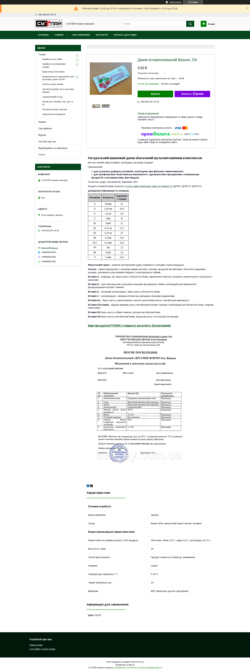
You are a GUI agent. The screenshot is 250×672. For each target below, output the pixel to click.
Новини (42, 122)
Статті (41, 154)
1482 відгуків (175, 2)
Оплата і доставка (125, 35)
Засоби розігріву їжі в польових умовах (58, 90)
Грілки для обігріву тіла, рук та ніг (57, 103)
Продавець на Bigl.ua (125, 665)
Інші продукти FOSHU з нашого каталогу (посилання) (129, 325)
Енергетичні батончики (53, 72)
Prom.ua (140, 662)
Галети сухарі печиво (52, 84)
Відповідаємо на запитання (52, 148)
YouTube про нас (47, 141)
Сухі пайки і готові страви (42, 649)
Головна (43, 35)
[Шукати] (190, 24)
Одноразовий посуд (52, 97)
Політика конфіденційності (150, 668)
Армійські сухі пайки (52, 59)
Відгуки (42, 135)
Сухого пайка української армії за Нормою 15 (149, 186)
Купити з (192, 94)
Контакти (102, 35)
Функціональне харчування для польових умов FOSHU (58, 78)
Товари (58, 35)
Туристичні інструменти (53, 114)
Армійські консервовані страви (54, 65)
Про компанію (81, 35)
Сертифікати (45, 128)
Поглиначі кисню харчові (54, 109)
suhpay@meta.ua (49, 248)
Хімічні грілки (36, 645)
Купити (155, 94)
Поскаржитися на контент (125, 668)
